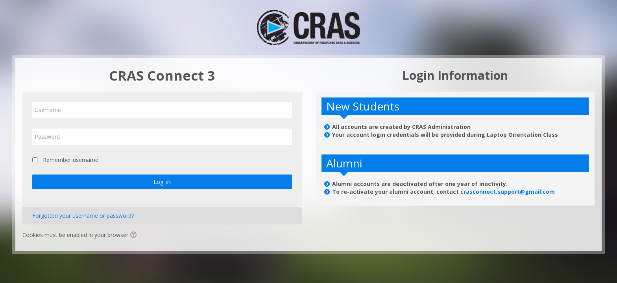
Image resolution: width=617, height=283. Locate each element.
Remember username (70, 160)
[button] (134, 235)
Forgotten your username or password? (83, 215)
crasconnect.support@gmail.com (507, 191)
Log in (162, 182)
